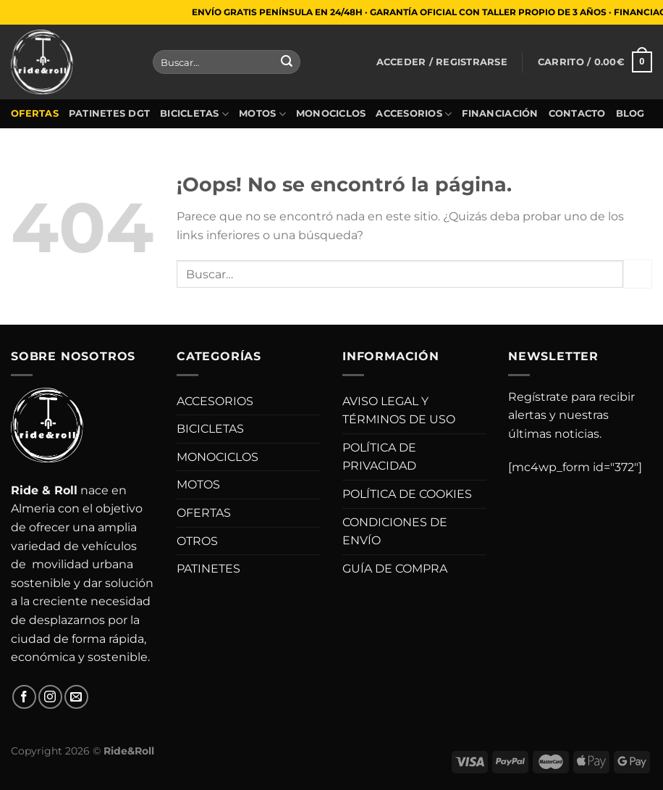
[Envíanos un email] (76, 697)
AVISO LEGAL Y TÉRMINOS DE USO (398, 410)
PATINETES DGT (109, 113)
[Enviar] (286, 62)
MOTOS (262, 114)
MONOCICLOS (331, 113)
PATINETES (208, 568)
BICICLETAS (194, 114)
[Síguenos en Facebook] (24, 697)
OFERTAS (35, 113)
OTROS (197, 541)
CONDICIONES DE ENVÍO (394, 531)
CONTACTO (577, 113)
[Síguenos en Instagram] (50, 697)
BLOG (630, 113)
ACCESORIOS (414, 114)
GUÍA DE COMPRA (394, 568)
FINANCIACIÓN (500, 113)
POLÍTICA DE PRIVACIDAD (379, 457)
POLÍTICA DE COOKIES (407, 494)
